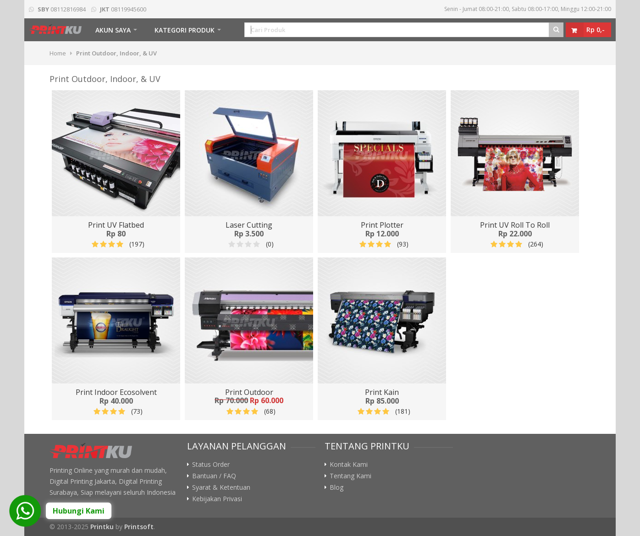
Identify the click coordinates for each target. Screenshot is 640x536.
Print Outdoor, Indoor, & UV (116, 53)
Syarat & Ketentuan (221, 487)
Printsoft (139, 526)
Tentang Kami (350, 476)
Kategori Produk (184, 30)
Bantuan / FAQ (214, 476)
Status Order (211, 464)
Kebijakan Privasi (217, 499)
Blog (336, 487)
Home (58, 53)
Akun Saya (113, 30)
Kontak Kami (349, 464)
